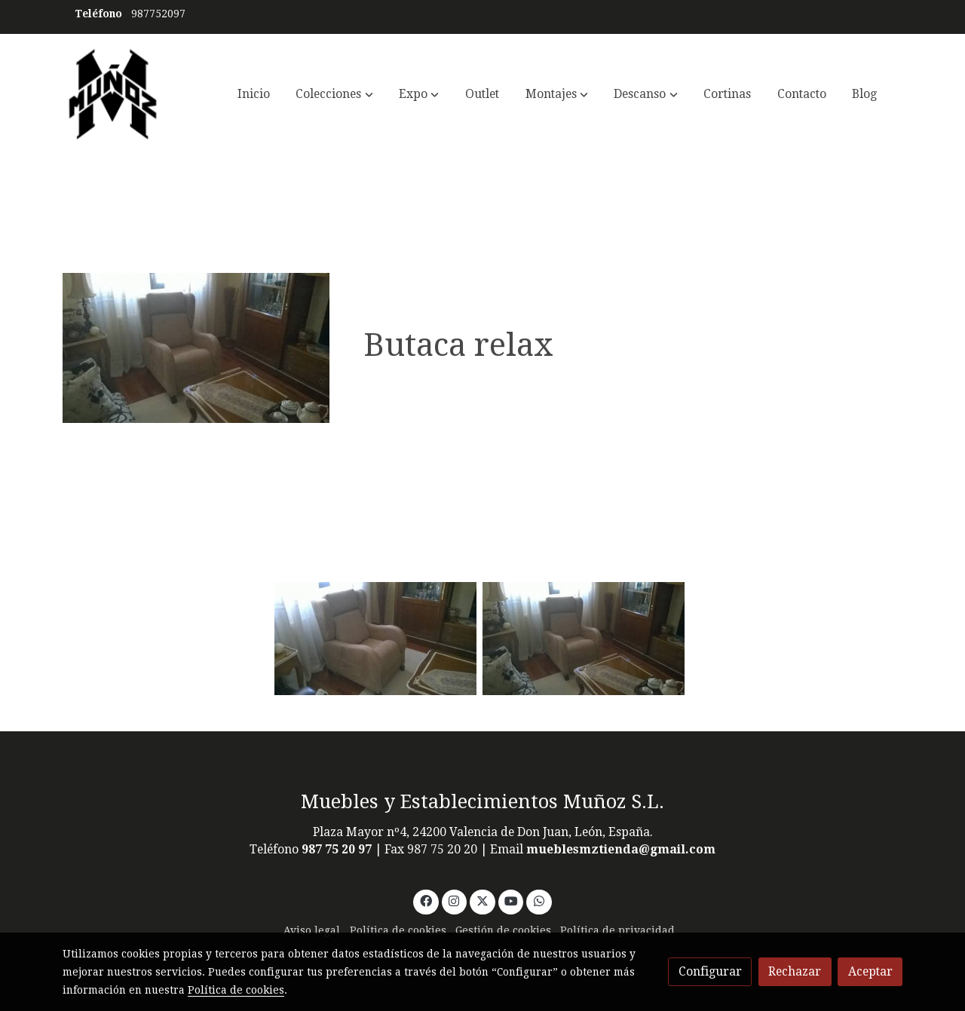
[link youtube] (511, 900)
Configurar (710, 971)
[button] (334, 94)
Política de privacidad (617, 930)
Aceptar (870, 971)
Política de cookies (398, 930)
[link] (113, 94)
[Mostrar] (375, 638)
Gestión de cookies (503, 930)
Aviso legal (311, 930)
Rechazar (794, 971)
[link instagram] (454, 900)
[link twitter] (482, 900)
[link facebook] (425, 900)
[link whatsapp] (539, 900)
